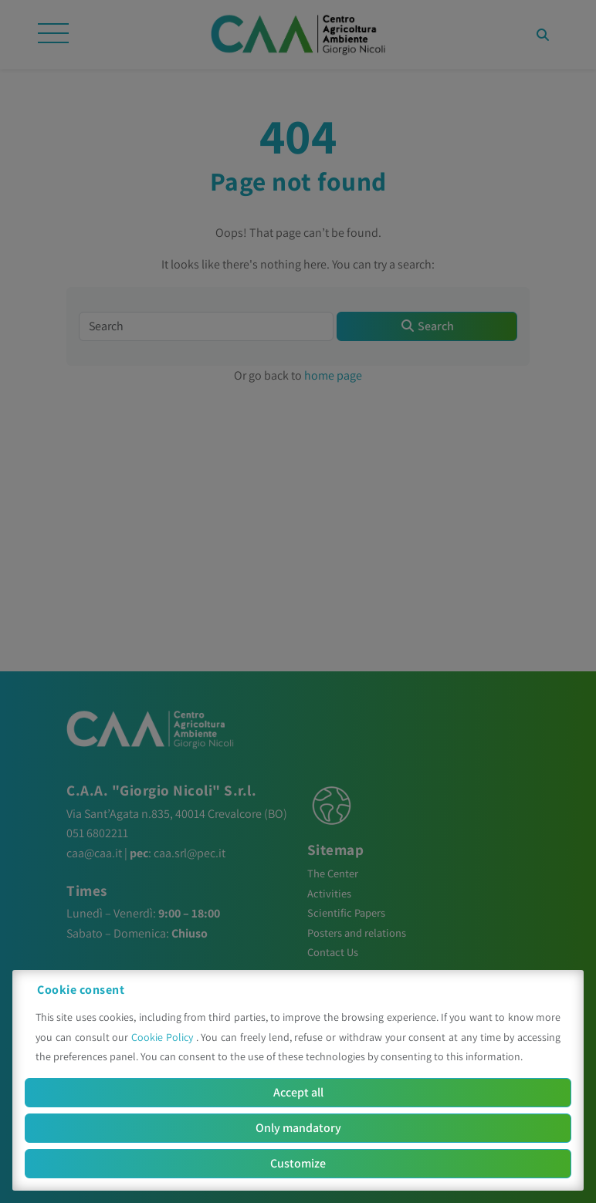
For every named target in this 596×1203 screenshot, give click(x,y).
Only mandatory (298, 1128)
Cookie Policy (163, 1037)
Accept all (298, 1092)
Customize (298, 1163)
